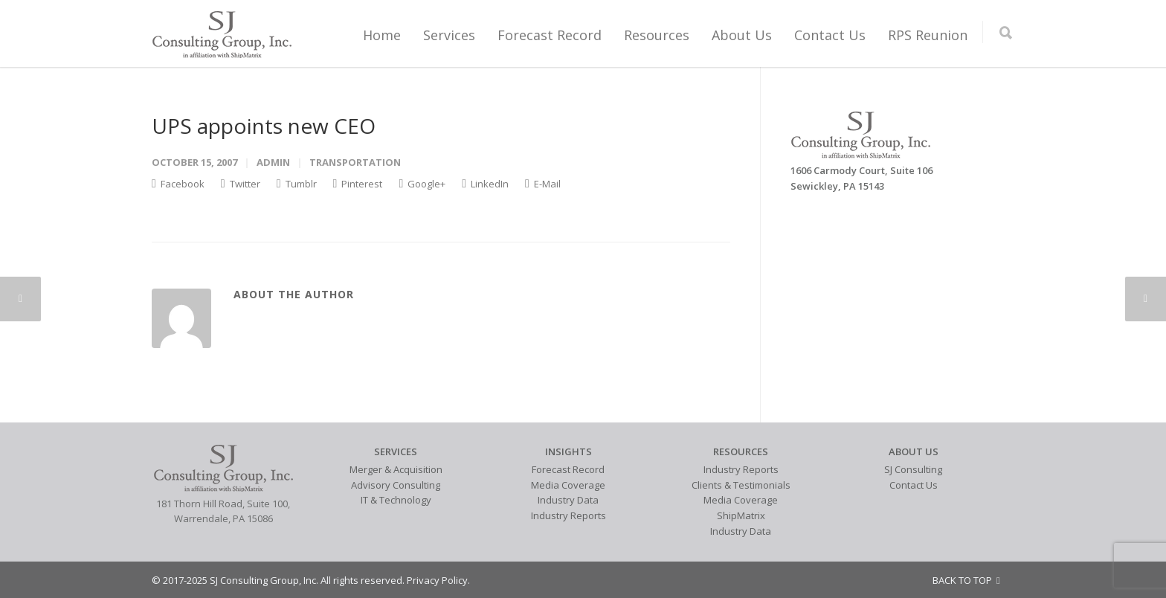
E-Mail (543, 183)
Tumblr (297, 183)
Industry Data (568, 500)
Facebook (178, 183)
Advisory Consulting (395, 485)
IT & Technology (396, 500)
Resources (656, 35)
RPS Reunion (927, 35)
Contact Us (830, 35)
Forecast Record (549, 35)
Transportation (355, 162)
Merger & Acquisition (396, 469)
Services (449, 35)
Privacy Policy (437, 580)
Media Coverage (568, 485)
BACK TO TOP (966, 580)
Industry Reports (568, 515)
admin (273, 162)
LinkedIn (485, 183)
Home (382, 35)
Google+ (422, 183)
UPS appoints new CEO (264, 126)
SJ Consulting (913, 469)
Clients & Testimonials (741, 485)
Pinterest (358, 183)
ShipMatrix (741, 515)
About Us (742, 35)
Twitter (240, 183)
